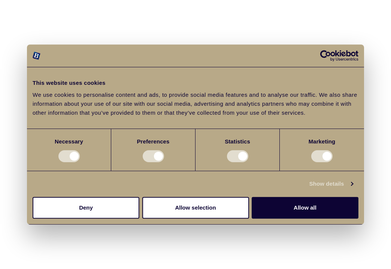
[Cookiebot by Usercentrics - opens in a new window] (325, 55)
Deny (86, 207)
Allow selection (195, 207)
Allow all (305, 207)
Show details (326, 183)
